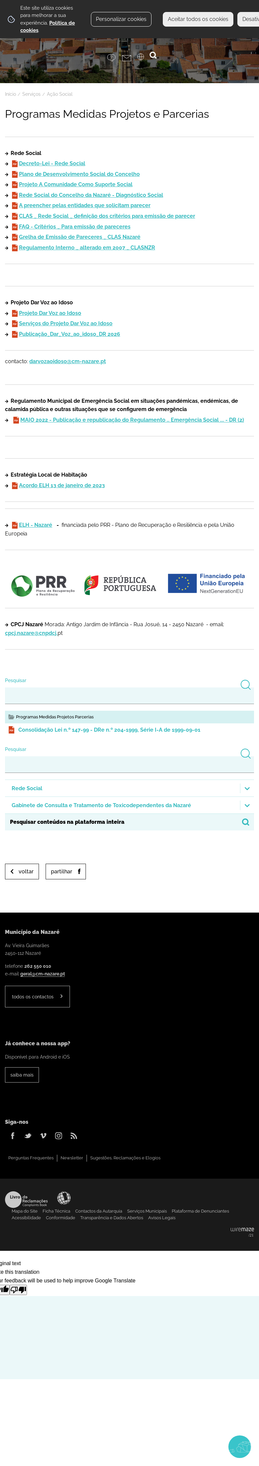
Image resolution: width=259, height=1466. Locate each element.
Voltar (26, 871)
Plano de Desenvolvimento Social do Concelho (79, 174)
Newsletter (72, 1157)
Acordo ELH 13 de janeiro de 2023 (62, 485)
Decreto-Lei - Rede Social (52, 163)
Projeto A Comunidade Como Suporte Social (75, 184)
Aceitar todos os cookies (198, 19)
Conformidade (60, 1217)
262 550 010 (37, 966)
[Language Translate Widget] (144, 59)
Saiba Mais (22, 1075)
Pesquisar (15, 680)
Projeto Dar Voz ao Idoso (50, 313)
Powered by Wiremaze (242, 1233)
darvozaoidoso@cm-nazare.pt (67, 361)
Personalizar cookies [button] (121, 19)
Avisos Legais (161, 1217)
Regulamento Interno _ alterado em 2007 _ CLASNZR (87, 247)
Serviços (31, 94)
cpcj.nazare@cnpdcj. (31, 633)
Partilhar (61, 871)
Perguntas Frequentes (31, 1157)
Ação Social (60, 94)
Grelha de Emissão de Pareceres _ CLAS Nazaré (79, 237)
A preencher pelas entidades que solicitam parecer (84, 205)
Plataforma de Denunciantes (200, 1211)
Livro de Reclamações (26, 1199)
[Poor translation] (18, 1290)
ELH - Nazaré (35, 525)
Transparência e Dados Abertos (111, 1217)
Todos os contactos (33, 996)
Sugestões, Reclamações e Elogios (125, 1157)
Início (10, 94)
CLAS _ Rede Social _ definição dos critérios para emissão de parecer (107, 216)
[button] (129, 788)
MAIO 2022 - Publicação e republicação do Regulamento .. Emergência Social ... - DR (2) (132, 420)
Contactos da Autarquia (98, 1211)
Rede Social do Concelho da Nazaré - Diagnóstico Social (91, 195)
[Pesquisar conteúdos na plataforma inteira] (245, 822)
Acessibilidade (64, 1198)
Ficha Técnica (56, 1211)
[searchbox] (129, 822)
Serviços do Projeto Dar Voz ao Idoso (66, 323)
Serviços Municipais (147, 1211)
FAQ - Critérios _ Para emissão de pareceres (74, 226)
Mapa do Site (25, 1211)
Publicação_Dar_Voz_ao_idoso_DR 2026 (69, 334)
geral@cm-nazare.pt (42, 973)
